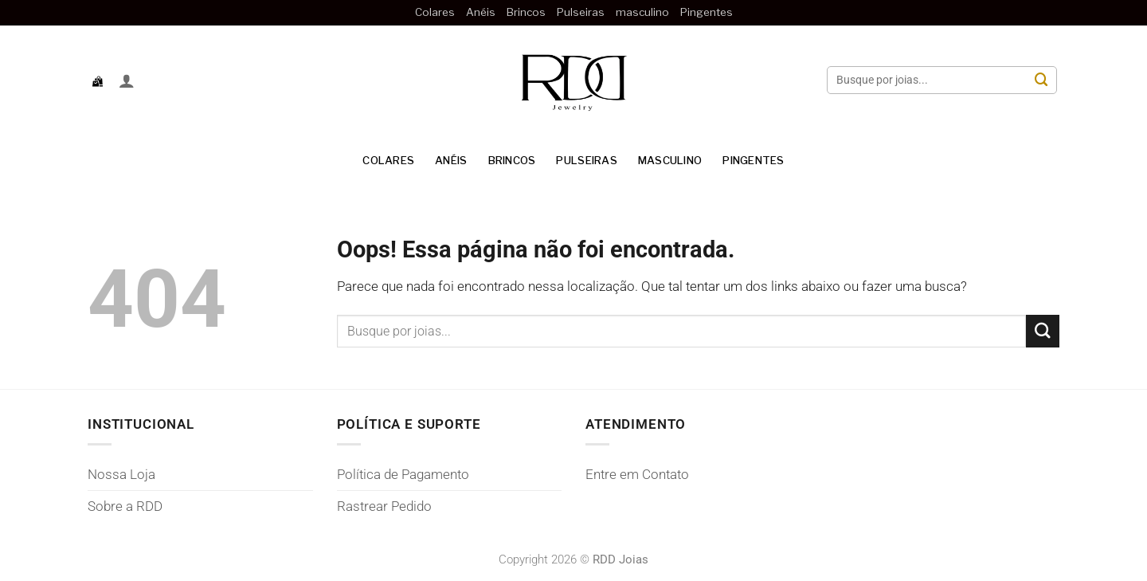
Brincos (526, 12)
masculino (642, 12)
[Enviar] (1042, 80)
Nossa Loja (121, 474)
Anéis (480, 12)
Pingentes (706, 12)
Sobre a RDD (125, 506)
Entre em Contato (637, 474)
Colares (435, 12)
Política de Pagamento (403, 474)
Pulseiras (581, 12)
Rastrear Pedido (384, 506)
